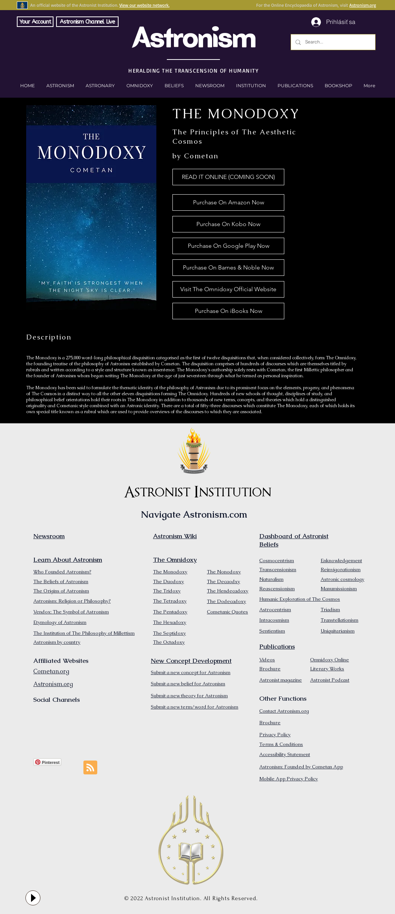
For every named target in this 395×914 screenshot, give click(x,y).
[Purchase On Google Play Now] (228, 246)
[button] (338, 85)
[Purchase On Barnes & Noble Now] (228, 267)
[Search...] (332, 42)
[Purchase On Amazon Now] (228, 202)
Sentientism (272, 631)
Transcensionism (277, 569)
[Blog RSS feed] (90, 768)
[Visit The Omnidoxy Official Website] (228, 289)
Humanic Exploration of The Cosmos (299, 599)
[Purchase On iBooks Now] (228, 311)
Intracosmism (274, 620)
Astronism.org (362, 5)
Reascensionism (277, 588)
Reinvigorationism (341, 569)
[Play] (33, 898)
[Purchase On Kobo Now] (228, 224)
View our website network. (144, 5)
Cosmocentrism (276, 560)
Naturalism (271, 579)
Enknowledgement (341, 560)
